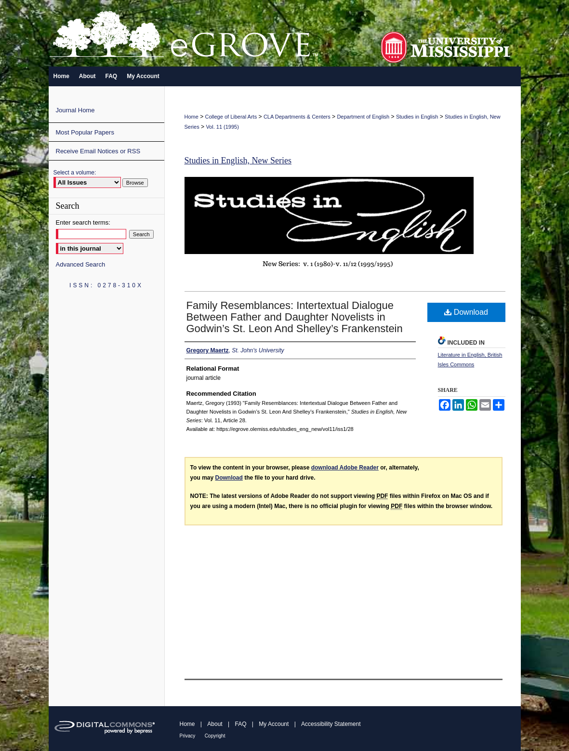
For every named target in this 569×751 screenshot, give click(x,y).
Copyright (215, 735)
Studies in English (417, 117)
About (214, 724)
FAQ (240, 724)
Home (191, 117)
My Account (274, 724)
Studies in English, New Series (238, 160)
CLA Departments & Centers (297, 117)
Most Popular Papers (85, 132)
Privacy (188, 735)
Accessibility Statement (330, 724)
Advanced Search (81, 264)
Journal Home (75, 110)
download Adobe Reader (345, 467)
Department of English (363, 117)
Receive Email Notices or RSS (98, 151)
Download (466, 312)
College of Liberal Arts (231, 117)
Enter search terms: (83, 222)
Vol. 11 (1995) (222, 127)
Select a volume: (74, 172)
